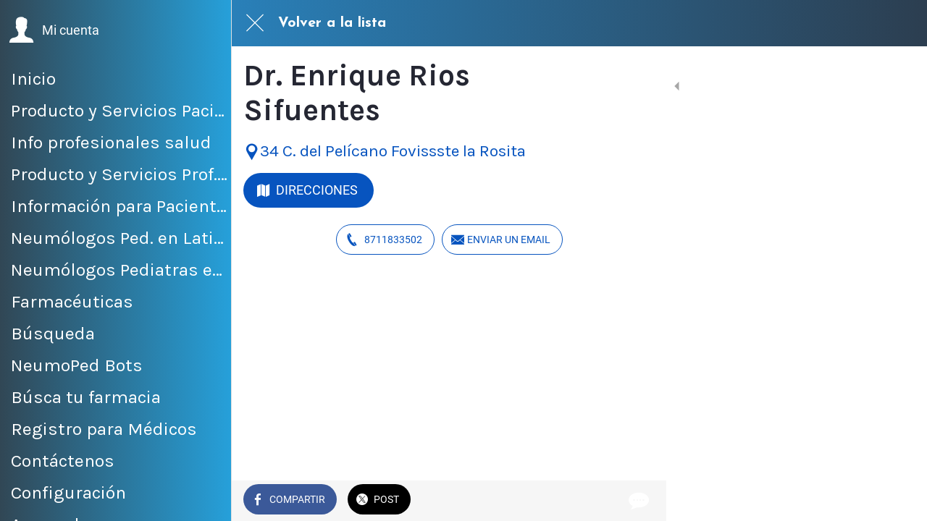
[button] (54, 30)
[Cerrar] (255, 23)
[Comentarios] (637, 500)
